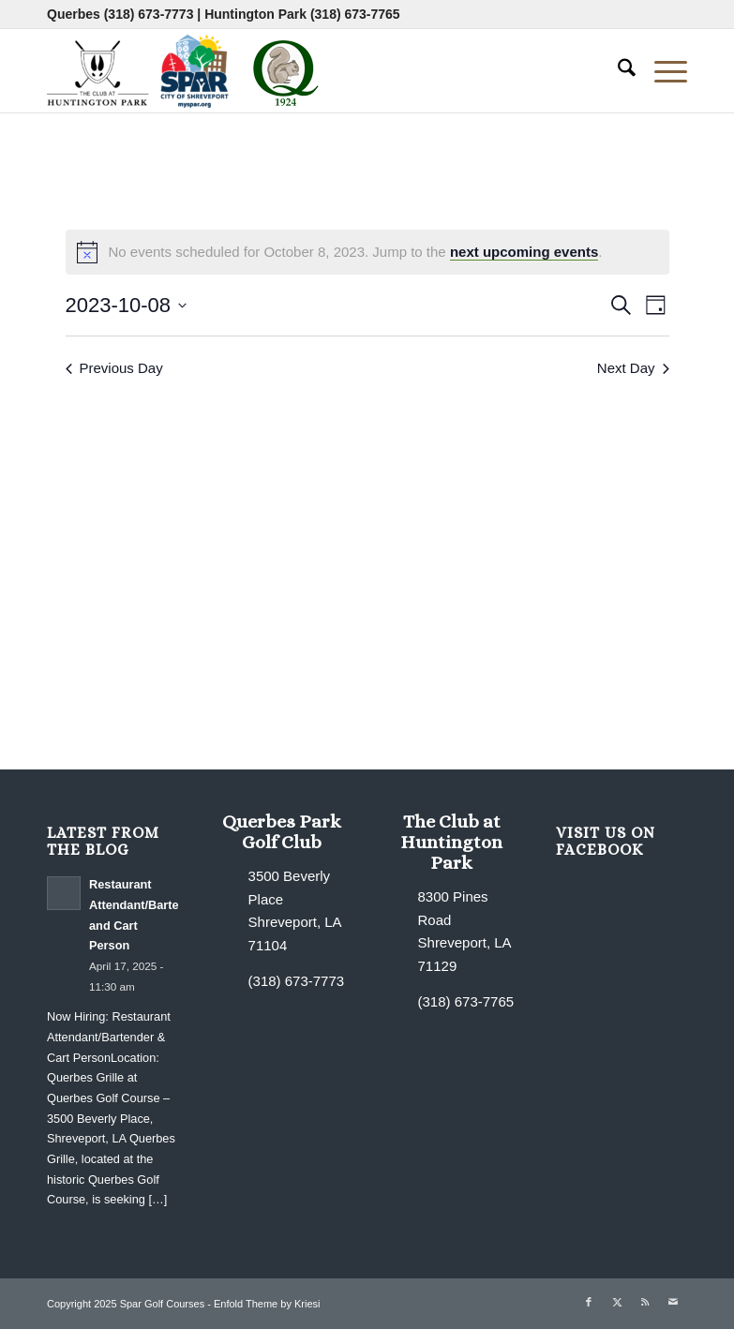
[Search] (617, 70)
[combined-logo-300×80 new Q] (187, 70)
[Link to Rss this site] (645, 1302)
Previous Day (114, 368)
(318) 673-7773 (149, 14)
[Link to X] (617, 1302)
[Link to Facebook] (589, 1302)
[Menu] (661, 70)
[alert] (367, 252)
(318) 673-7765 (355, 14)
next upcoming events (524, 252)
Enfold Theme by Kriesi (267, 1303)
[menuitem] (617, 70)
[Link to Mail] (673, 1302)
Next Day (633, 368)
